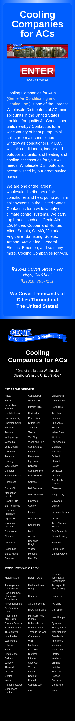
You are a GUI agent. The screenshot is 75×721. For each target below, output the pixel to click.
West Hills (57, 437)
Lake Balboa (58, 400)
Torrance (56, 451)
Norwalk (32, 466)
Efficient (9, 645)
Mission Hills (35, 407)
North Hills (57, 407)
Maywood (57, 501)
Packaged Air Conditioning (59, 587)
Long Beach (11, 446)
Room (8, 649)
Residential (57, 636)
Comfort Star (35, 684)
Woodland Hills (36, 442)
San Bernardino (60, 531)
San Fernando (12, 505)
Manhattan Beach (10, 495)
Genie (55, 690)
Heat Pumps (58, 617)
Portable (56, 667)
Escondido (10, 549)
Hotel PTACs (35, 577)
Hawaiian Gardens (10, 525)
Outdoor (9, 671)
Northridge (33, 413)
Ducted (32, 680)
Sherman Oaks (13, 423)
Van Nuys (33, 437)
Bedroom (56, 671)
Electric (55, 654)
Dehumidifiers (35, 623)
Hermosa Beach (60, 512)
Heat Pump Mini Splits (11, 617)
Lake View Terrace (10, 407)
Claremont (57, 488)
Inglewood (33, 461)
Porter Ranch (35, 418)
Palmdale (10, 451)
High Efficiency (13, 627)
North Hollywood (13, 413)
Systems (56, 623)
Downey (9, 461)
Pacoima (56, 413)
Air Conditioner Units (13, 610)
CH (30, 690)
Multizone (33, 645)
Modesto (32, 553)
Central (9, 676)
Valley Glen (58, 432)
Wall (30, 640)
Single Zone (11, 654)
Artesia (55, 518)
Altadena (9, 536)
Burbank (56, 456)
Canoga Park (35, 395)
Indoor (31, 671)
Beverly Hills (11, 501)
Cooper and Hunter (11, 691)
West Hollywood (36, 494)
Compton (10, 470)
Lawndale (33, 501)
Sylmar (55, 427)
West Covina (11, 466)
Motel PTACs (12, 577)
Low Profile (11, 636)
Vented (8, 680)
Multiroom (57, 645)
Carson (55, 466)
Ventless (56, 658)
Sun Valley (57, 423)
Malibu (31, 531)
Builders (9, 658)
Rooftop (56, 676)
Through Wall (12, 632)
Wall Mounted (59, 632)
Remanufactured (14, 684)
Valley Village (12, 437)
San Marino (34, 525)
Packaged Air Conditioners (12, 587)
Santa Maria (11, 553)
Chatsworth (58, 395)
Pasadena (33, 456)
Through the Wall (37, 632)
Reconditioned (36, 627)
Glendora (10, 542)
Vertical (32, 667)
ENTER (37, 71)
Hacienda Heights (33, 543)
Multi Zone (57, 649)
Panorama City (13, 418)
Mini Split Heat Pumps (36, 617)
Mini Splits (57, 609)
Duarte (55, 505)
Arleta (8, 395)
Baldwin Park (35, 475)
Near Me (32, 558)
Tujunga (32, 427)
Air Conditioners (13, 603)
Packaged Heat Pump (36, 587)
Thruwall (9, 667)
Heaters (32, 596)
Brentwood (10, 558)
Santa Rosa (58, 549)
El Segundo (34, 518)
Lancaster (33, 451)
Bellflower (57, 470)
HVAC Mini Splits (37, 609)
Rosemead (10, 482)
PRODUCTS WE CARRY (22, 568)
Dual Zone (33, 649)
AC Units (56, 603)
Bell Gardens (35, 488)
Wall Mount (11, 640)
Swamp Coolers (13, 623)
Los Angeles (58, 442)
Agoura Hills (11, 518)
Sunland (9, 427)
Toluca (31, 432)
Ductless (32, 654)
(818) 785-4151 (37, 281)
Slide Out (33, 662)
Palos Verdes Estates (59, 525)
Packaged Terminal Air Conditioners (58, 577)
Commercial (34, 636)
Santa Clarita (35, 446)
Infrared (32, 658)
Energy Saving (59, 627)
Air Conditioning (36, 603)
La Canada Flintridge (11, 512)
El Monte (56, 461)
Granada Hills (35, 400)
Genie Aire (57, 684)
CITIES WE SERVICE (19, 389)
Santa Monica (35, 470)
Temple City (58, 494)
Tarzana (9, 432)
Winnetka (10, 442)
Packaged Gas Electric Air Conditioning (13, 596)
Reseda (56, 418)
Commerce (11, 531)
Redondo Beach (13, 475)
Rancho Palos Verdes (59, 482)
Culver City (11, 488)
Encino (8, 400)
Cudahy (32, 505)
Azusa (31, 536)
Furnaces (57, 596)
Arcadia (56, 475)
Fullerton (56, 542)
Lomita (31, 512)
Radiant (32, 676)
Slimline (56, 662)
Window (9, 662)
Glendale (56, 446)
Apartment (57, 640)
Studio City (34, 423)
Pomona (9, 456)
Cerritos (32, 482)
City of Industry (60, 536)
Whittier (32, 549)
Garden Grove (59, 553)
